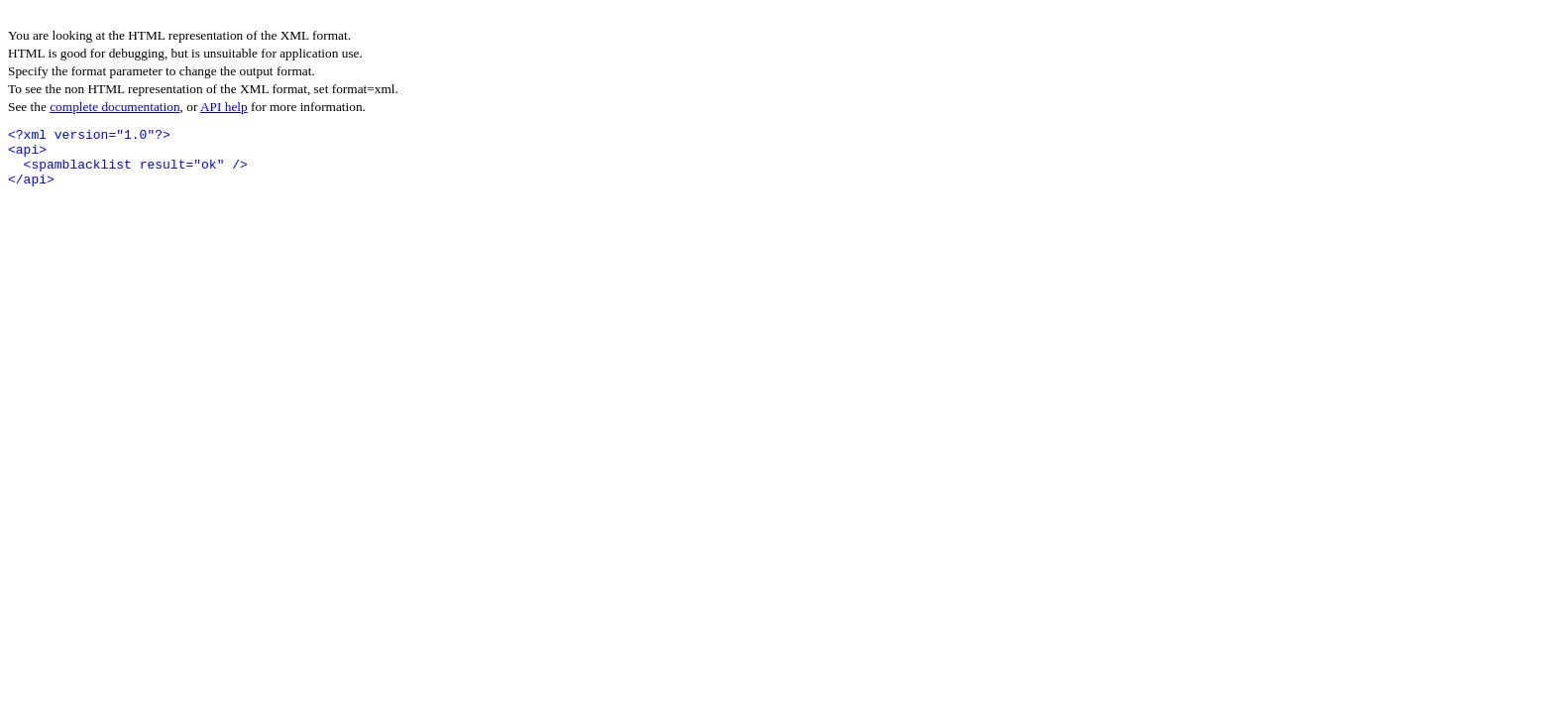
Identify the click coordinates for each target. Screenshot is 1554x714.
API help (224, 106)
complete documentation (114, 106)
